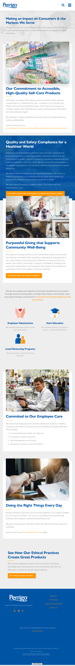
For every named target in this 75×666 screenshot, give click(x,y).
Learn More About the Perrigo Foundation (24, 275)
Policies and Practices (32, 532)
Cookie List (56, 648)
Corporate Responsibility (53, 604)
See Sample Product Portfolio (21, 575)
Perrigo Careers (37, 631)
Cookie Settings (37, 664)
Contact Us (53, 608)
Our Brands (53, 600)
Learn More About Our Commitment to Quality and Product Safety (35, 193)
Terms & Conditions (28, 653)
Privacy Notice (38, 648)
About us (53, 596)
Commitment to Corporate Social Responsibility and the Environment (36, 128)
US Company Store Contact (41, 653)
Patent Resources (29, 648)
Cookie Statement (47, 648)
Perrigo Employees (18, 648)
